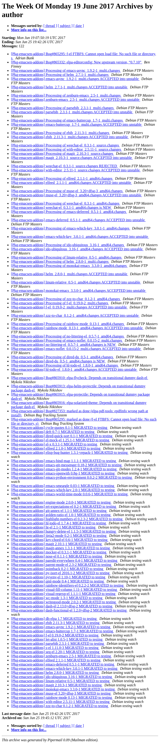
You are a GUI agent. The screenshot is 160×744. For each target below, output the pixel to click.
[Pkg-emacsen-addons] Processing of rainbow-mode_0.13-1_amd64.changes (68, 324)
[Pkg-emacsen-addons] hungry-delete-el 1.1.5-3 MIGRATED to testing (64, 531)
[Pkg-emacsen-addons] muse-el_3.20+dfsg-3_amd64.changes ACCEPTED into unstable (76, 195)
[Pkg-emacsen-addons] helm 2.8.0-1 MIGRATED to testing (55, 673)
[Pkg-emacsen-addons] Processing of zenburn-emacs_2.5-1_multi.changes (66, 95)
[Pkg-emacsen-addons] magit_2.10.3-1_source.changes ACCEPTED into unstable (72, 158)
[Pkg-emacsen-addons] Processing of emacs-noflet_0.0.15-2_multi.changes (67, 340)
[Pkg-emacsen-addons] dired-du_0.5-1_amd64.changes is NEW (58, 361)
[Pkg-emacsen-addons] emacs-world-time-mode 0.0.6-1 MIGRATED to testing (70, 494)
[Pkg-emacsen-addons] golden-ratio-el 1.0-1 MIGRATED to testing (61, 515)
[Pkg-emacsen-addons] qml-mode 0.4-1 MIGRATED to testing (58, 581)
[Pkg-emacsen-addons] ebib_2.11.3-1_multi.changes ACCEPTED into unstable (70, 137)
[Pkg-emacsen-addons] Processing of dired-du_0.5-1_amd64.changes (62, 357)
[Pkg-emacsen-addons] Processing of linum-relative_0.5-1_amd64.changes (66, 257)
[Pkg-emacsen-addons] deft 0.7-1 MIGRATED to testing (53, 432)
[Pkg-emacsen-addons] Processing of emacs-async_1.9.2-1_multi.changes (66, 70)
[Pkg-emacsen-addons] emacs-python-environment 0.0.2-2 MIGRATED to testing (72, 477)
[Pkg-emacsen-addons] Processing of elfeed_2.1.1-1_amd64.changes (62, 178)
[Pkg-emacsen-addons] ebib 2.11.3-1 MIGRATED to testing (55, 623)
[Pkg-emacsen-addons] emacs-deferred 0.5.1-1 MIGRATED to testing (63, 664)
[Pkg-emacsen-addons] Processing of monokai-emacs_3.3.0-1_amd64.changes (69, 266)
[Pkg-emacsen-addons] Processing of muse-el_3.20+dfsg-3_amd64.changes (67, 191)
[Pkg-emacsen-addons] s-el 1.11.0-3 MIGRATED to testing (55, 648)
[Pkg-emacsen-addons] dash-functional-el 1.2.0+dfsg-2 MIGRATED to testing (69, 610)
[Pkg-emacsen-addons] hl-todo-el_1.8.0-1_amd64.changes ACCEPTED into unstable (74, 369)
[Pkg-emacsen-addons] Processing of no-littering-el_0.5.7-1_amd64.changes (68, 336)
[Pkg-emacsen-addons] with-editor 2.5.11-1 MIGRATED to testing (60, 702)
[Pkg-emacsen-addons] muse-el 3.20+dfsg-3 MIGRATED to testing (61, 693)
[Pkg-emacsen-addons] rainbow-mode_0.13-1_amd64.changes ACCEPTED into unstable (77, 328)
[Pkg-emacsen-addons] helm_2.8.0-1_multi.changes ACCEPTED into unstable (69, 274)
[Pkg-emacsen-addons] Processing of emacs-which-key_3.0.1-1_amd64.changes (70, 228)
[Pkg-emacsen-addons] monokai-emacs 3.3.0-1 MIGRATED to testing (63, 689)
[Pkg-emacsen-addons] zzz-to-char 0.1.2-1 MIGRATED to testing (60, 706)
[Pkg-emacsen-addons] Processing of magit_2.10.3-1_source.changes (62, 153)
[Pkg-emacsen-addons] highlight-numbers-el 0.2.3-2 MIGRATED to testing (67, 519)
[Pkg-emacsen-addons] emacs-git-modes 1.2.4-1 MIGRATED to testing (64, 469)
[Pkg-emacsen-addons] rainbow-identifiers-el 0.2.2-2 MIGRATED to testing (67, 585)
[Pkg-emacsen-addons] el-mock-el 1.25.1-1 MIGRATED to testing (60, 440)
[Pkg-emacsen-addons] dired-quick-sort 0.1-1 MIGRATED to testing (62, 436)
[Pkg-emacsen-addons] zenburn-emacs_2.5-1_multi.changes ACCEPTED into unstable (75, 100)
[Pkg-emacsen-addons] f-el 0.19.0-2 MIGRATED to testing (55, 635)
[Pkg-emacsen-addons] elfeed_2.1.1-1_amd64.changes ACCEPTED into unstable (71, 183)
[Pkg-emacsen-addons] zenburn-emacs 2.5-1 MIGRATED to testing (61, 656)
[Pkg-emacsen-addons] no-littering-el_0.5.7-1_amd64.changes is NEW (64, 345)
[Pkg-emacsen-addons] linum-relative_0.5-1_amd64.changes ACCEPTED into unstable (76, 282)
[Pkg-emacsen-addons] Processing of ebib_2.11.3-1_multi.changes (60, 133)
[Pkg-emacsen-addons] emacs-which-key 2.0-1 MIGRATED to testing (63, 490)
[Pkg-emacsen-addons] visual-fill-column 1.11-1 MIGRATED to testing (64, 590)
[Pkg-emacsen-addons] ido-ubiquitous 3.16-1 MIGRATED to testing (62, 677)
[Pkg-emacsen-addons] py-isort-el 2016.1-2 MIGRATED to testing (60, 573)
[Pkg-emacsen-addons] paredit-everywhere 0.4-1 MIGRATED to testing (64, 560)
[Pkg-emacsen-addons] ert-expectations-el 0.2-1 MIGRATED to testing (64, 506)
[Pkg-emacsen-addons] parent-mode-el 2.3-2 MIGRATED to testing (61, 565)
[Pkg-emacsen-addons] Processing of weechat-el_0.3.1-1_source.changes (65, 145)
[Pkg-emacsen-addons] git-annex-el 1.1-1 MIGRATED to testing (59, 511)
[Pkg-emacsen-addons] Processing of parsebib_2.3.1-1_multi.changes (62, 108)
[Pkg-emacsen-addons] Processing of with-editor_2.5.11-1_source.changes (66, 149)
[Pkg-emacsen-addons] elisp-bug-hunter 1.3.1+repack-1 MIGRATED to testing (70, 452)
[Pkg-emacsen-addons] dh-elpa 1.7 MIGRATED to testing (54, 619)
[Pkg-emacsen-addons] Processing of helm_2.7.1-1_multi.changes (60, 75)
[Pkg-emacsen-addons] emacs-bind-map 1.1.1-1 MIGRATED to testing (64, 461)
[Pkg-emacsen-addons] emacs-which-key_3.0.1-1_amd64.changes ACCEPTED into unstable (80, 237)
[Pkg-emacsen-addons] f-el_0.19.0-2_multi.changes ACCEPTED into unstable (69, 307)
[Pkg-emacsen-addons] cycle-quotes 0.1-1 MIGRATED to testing (59, 428)
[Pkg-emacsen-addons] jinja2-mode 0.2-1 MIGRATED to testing (59, 536)
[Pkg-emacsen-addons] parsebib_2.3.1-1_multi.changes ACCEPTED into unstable (72, 112)
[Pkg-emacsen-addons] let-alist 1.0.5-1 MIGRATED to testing (57, 639)
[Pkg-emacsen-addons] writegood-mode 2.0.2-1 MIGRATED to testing (64, 602)
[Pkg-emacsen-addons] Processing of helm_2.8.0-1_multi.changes (60, 261)
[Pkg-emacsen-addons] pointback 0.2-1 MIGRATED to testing (57, 569)
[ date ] (79, 26)
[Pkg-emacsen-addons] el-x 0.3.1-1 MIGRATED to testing (54, 444)
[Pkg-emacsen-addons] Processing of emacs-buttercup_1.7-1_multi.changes (67, 120)
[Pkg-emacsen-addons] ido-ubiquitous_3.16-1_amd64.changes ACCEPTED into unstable (77, 249)
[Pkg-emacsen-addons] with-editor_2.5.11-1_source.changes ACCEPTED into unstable (76, 170)
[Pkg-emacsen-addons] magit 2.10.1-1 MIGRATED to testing (57, 544)
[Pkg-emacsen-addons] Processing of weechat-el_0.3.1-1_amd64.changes (65, 203)
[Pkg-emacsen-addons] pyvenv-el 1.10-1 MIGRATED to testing (58, 577)
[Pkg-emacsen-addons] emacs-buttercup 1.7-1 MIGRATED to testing (62, 631)
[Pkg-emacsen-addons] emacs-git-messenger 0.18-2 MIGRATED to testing (67, 465)
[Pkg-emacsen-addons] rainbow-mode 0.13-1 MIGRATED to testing (62, 697)
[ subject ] (65, 26)
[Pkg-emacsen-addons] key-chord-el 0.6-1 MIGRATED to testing (59, 540)
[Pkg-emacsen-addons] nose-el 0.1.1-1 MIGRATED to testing (57, 556)
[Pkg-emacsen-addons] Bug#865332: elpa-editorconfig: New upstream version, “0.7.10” (76, 62)
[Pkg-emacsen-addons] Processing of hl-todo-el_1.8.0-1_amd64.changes (65, 365)
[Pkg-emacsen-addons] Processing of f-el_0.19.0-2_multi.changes (60, 303)
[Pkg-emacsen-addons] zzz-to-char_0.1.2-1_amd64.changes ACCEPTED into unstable (75, 315)
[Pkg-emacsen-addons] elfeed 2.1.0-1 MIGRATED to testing (56, 448)
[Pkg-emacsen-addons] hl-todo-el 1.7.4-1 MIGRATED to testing (59, 523)
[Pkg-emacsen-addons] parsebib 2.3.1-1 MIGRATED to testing (58, 643)
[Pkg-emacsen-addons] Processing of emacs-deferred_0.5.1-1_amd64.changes (69, 212)
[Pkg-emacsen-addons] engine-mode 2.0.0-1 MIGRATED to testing (61, 502)
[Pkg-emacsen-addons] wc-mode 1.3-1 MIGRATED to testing (57, 598)
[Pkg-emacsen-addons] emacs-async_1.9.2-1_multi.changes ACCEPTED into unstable (75, 79)
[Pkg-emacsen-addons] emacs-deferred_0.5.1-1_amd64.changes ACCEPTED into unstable (78, 220)
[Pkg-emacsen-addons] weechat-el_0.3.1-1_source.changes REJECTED (64, 166)
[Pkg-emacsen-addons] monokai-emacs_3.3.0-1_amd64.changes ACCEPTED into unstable (78, 291)
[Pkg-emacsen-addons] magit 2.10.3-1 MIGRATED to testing (57, 685)
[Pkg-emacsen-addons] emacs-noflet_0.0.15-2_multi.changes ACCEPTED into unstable (76, 349)
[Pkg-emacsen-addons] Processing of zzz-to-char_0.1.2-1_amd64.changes (66, 299)
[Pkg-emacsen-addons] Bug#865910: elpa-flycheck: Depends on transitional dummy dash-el (79, 378)
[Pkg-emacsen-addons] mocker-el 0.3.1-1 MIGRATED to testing (59, 552)
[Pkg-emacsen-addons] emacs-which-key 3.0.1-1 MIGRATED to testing (64, 668)
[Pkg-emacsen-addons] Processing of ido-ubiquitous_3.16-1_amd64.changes (68, 245)
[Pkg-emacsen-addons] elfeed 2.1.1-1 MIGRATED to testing (56, 660)
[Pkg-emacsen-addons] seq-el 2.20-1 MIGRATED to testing (55, 652)
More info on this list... (28, 30)
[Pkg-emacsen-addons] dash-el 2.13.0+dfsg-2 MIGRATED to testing (62, 606)
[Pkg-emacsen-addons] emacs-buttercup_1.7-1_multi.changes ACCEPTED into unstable (76, 124)
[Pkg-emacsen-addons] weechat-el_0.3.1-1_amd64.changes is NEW (61, 207)
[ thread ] (50, 26)
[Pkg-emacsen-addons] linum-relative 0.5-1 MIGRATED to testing (60, 681)
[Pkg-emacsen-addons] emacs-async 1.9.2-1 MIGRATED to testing (61, 627)
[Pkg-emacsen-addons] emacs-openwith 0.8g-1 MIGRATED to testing (63, 473)
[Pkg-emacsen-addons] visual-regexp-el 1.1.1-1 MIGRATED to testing (63, 594)
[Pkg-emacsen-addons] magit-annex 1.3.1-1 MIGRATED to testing (61, 548)
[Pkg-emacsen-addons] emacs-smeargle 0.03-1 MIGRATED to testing (63, 486)
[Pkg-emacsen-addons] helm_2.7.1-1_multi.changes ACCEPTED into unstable (69, 87)
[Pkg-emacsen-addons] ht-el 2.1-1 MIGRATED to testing (53, 527)
